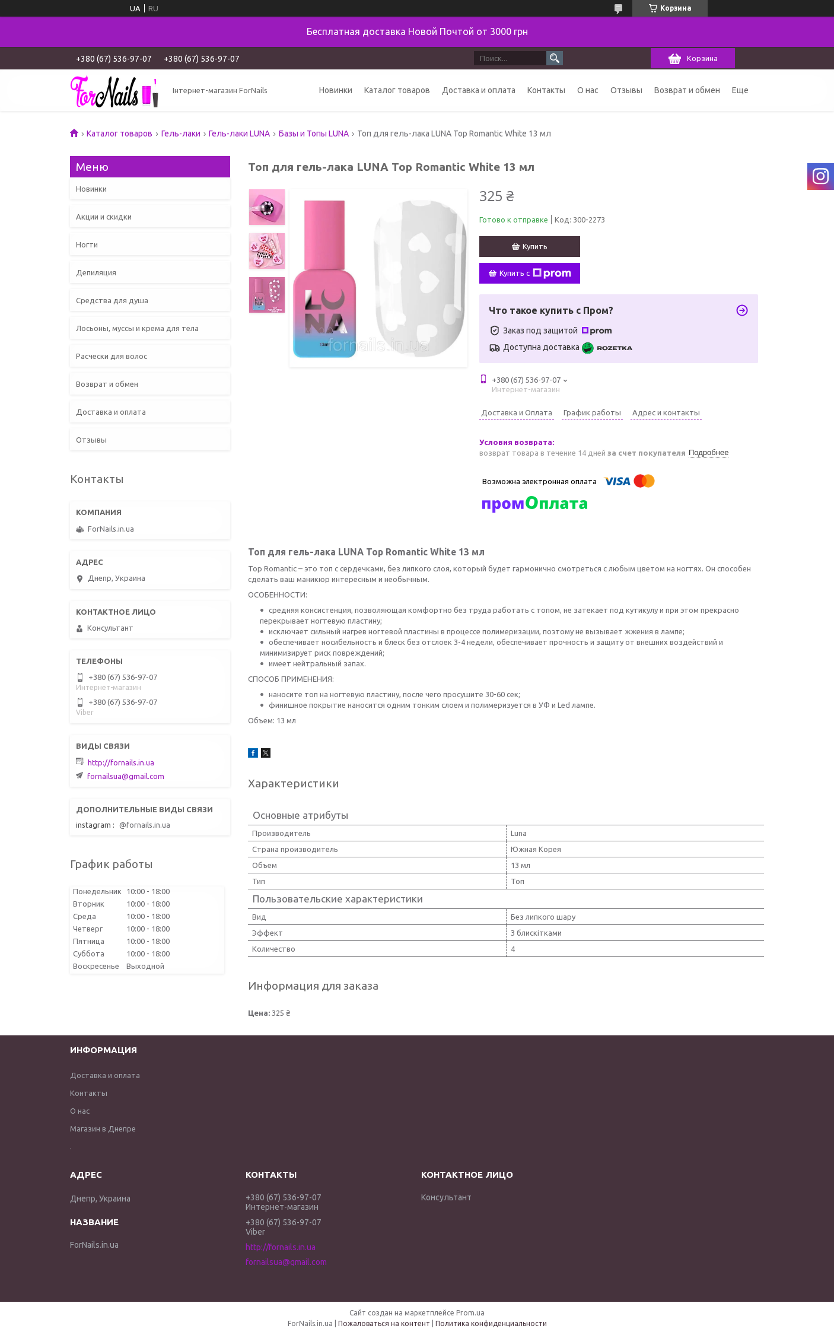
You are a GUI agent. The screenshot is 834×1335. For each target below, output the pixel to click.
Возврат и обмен (687, 90)
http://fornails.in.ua (121, 762)
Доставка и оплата (478, 90)
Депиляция (96, 272)
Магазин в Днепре (103, 1128)
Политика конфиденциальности (491, 1323)
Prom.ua (470, 1313)
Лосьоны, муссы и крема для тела (137, 328)
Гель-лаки (180, 133)
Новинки (335, 90)
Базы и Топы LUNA (314, 133)
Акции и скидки (104, 216)
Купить (535, 246)
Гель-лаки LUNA (239, 133)
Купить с (535, 273)
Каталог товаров (397, 90)
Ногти (87, 244)
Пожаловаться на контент (384, 1323)
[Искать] (554, 58)
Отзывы (626, 90)
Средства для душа (112, 300)
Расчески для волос (111, 356)
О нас (588, 90)
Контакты (546, 90)
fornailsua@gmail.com (125, 776)
